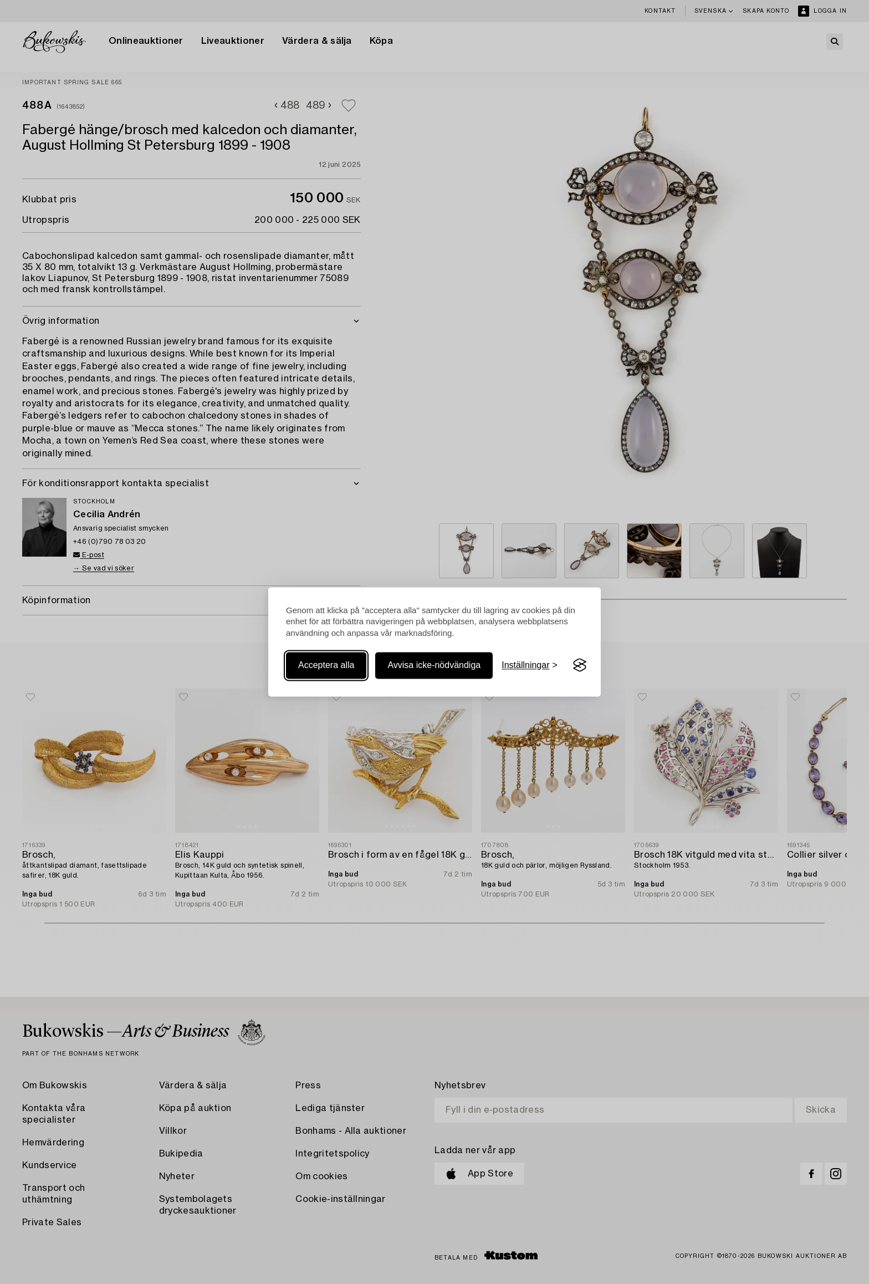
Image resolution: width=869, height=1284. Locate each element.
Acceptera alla (326, 665)
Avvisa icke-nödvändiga (433, 665)
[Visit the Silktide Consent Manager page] (579, 665)
